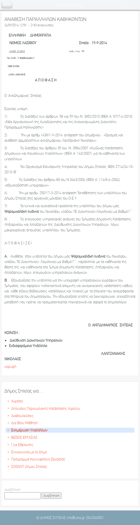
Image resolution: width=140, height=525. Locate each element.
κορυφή (10, 366)
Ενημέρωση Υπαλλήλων (29, 430)
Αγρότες (17, 401)
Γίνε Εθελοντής (22, 444)
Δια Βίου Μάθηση (24, 422)
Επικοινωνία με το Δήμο (29, 451)
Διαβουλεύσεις (22, 415)
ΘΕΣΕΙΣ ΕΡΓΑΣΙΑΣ (24, 437)
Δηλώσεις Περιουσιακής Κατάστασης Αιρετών (45, 408)
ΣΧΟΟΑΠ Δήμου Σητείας (29, 466)
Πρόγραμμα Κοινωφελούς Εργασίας (38, 459)
